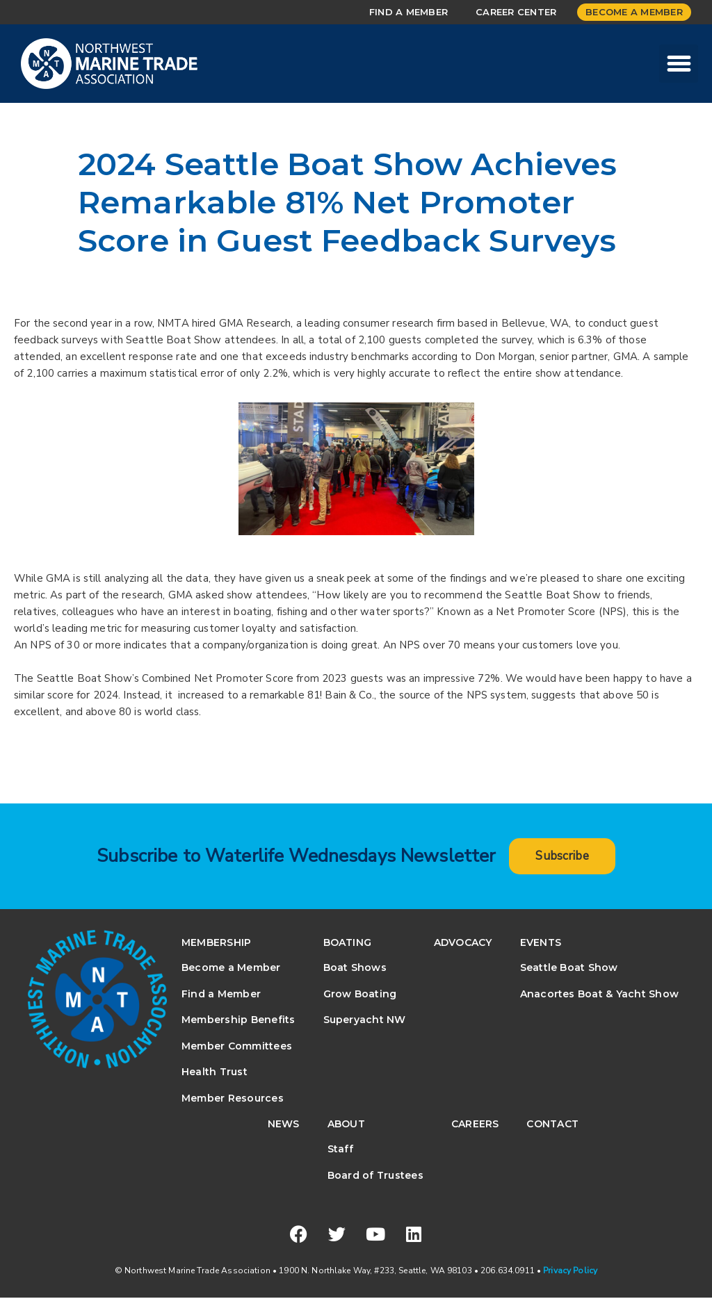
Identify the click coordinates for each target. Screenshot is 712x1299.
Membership (216, 944)
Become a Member (634, 11)
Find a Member (408, 11)
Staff (340, 1150)
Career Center (516, 11)
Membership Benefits (238, 1021)
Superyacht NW (364, 1021)
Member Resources (232, 1099)
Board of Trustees (375, 1176)
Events (540, 944)
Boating (347, 944)
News (284, 1125)
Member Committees (236, 1046)
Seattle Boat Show (569, 969)
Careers (475, 1125)
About (346, 1125)
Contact (552, 1125)
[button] (678, 63)
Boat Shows (355, 969)
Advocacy (463, 944)
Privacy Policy (570, 1271)
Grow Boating (360, 994)
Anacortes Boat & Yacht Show (599, 994)
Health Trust (214, 1073)
